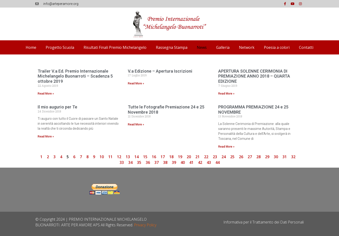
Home (31, 47)
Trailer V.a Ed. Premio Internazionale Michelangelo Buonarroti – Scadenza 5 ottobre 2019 (75, 76)
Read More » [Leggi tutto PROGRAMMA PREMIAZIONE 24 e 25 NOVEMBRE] (226, 146)
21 (197, 156)
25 (232, 156)
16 (154, 156)
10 (102, 156)
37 (156, 162)
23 (215, 156)
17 (163, 156)
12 (119, 156)
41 (191, 162)
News (202, 47)
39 (174, 162)
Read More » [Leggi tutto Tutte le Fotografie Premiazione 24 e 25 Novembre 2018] (136, 124)
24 (224, 156)
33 (122, 162)
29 (267, 156)
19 (180, 156)
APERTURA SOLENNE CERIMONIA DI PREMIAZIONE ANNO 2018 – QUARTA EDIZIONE (254, 76)
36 (148, 162)
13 (128, 156)
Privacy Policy (145, 225)
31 (284, 156)
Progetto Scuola (60, 47)
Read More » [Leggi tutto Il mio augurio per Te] (46, 136)
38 (165, 162)
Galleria (223, 47)
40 (183, 162)
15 (145, 156)
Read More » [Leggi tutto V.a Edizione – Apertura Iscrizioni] (136, 83)
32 (293, 156)
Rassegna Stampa (171, 47)
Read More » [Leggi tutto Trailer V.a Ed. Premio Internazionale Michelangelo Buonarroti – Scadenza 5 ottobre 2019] (46, 93)
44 (217, 162)
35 (139, 162)
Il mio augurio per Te (57, 106)
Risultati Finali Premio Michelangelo (115, 47)
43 (209, 162)
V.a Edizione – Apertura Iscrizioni (160, 71)
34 (130, 162)
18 (171, 156)
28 (258, 156)
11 (110, 156)
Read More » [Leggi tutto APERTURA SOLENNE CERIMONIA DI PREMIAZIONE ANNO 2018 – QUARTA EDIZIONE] (226, 93)
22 (206, 156)
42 (200, 162)
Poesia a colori (277, 47)
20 (189, 156)
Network (246, 47)
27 (250, 156)
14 (136, 156)
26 (241, 156)
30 (276, 156)
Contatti (306, 47)
